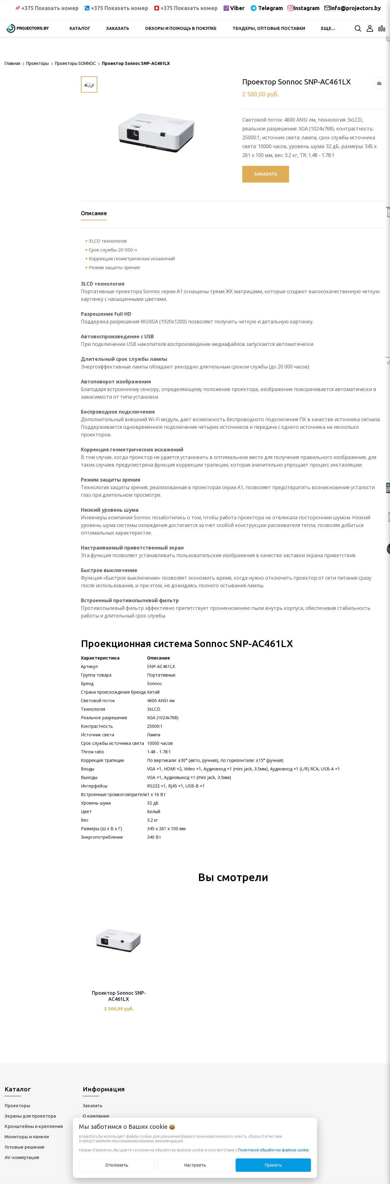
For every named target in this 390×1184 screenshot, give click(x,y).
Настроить (195, 1165)
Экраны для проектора (30, 1115)
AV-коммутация (22, 1157)
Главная (12, 63)
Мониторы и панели (27, 1136)
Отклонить (116, 1165)
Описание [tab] (94, 213)
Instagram (307, 8)
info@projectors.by (355, 8)
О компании (96, 1115)
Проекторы (17, 1105)
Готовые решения (24, 1147)
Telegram (270, 8)
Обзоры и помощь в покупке (181, 28)
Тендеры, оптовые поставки (269, 28)
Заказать (117, 28)
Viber (237, 8)
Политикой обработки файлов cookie (273, 1150)
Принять (273, 1165)
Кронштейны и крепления (34, 1126)
